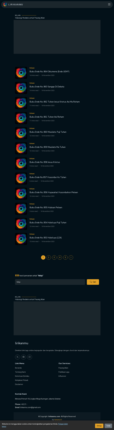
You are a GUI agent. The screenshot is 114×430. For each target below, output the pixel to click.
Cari (93, 282)
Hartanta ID (58, 420)
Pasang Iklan (63, 368)
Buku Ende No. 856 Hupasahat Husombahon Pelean (54, 192)
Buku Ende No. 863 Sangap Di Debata (47, 86)
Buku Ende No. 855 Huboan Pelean (46, 207)
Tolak (108, 426)
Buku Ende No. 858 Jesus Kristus (45, 162)
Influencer (62, 376)
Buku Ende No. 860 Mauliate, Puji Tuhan (48, 132)
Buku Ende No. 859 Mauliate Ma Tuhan (48, 147)
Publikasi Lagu (64, 372)
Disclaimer (19, 384)
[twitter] (17, 357)
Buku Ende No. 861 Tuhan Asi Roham (47, 117)
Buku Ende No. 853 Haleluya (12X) (46, 237)
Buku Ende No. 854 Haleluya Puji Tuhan (48, 222)
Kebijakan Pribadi (21, 380)
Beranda (18, 368)
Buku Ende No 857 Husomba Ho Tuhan (48, 177)
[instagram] (29, 357)
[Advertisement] (57, 37)
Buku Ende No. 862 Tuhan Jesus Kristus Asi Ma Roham (55, 101)
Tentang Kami (20, 372)
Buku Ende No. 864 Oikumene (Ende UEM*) (49, 71)
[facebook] (23, 357)
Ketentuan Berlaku (22, 376)
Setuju (99, 426)
